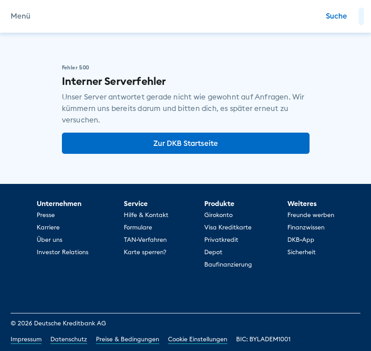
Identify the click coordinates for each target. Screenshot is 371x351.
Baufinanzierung (228, 264)
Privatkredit (221, 240)
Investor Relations (62, 252)
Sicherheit (301, 252)
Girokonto (218, 215)
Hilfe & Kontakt (146, 215)
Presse (46, 215)
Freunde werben (310, 215)
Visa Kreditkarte (228, 227)
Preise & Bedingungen (127, 339)
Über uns (49, 240)
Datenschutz (68, 339)
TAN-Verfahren (145, 240)
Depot (213, 252)
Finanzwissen (306, 227)
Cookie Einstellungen (197, 339)
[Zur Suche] (336, 16)
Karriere (48, 227)
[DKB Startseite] (185, 16)
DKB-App (300, 240)
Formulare (138, 227)
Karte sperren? (145, 252)
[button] (361, 16)
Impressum (26, 339)
